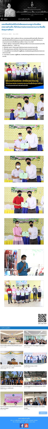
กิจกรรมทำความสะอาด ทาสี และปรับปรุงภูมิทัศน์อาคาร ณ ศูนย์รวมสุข (11, 387)
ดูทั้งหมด (43, 413)
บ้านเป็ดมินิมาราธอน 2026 (30, 366)
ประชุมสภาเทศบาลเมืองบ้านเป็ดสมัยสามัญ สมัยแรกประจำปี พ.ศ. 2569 (10, 367)
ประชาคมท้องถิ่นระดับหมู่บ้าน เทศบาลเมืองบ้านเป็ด (34, 407)
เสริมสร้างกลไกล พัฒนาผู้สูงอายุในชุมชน (34, 346)
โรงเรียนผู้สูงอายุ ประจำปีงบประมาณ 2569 (35, 386)
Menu (4, 19)
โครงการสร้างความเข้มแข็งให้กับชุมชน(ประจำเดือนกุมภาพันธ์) (11, 407)
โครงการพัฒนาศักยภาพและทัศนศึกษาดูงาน (11, 346)
